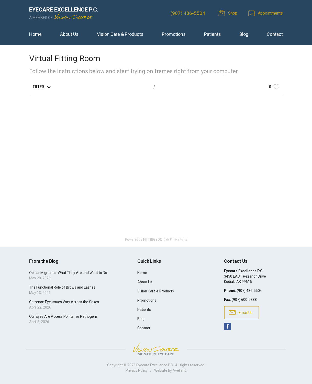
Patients (212, 34)
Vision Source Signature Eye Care (156, 349)
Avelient (179, 370)
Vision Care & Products (120, 34)
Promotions (174, 34)
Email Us (240, 312)
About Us (69, 34)
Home (35, 34)
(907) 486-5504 (188, 13)
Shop (228, 12)
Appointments (266, 12)
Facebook (227, 326)
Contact (275, 34)
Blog (243, 34)
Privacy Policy (137, 370)
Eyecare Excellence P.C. (155, 365)
